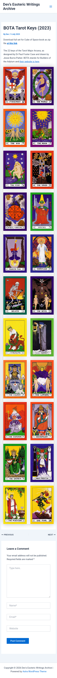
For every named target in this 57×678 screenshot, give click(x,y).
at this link (12, 43)
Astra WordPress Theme (34, 671)
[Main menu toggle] (51, 6)
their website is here (29, 61)
